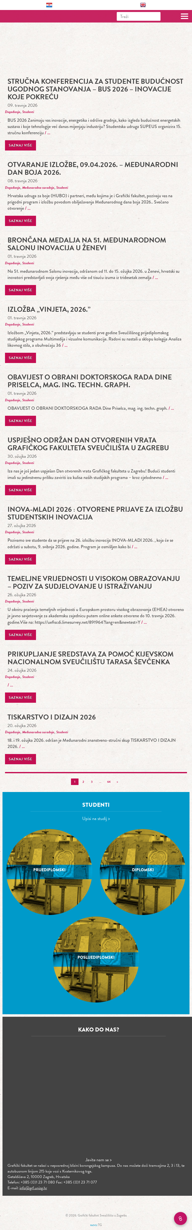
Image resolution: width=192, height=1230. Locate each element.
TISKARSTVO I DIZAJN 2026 (52, 717)
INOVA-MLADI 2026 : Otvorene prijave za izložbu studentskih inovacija (95, 513)
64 (108, 782)
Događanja (12, 111)
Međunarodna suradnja (38, 187)
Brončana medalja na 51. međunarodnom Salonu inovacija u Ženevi (87, 244)
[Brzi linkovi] (180, 1218)
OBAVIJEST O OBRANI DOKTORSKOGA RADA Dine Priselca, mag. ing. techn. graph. (90, 381)
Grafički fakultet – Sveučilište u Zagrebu (26, 16)
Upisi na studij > (96, 818)
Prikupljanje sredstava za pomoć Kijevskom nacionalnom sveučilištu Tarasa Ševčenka (91, 658)
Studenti (28, 111)
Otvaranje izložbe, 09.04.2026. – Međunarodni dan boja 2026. (93, 169)
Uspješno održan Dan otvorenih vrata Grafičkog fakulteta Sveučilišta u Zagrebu (88, 444)
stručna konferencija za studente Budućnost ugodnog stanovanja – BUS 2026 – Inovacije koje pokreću (95, 89)
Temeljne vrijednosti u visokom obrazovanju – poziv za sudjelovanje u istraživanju (94, 583)
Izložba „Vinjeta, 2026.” (49, 309)
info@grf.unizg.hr (33, 1188)
